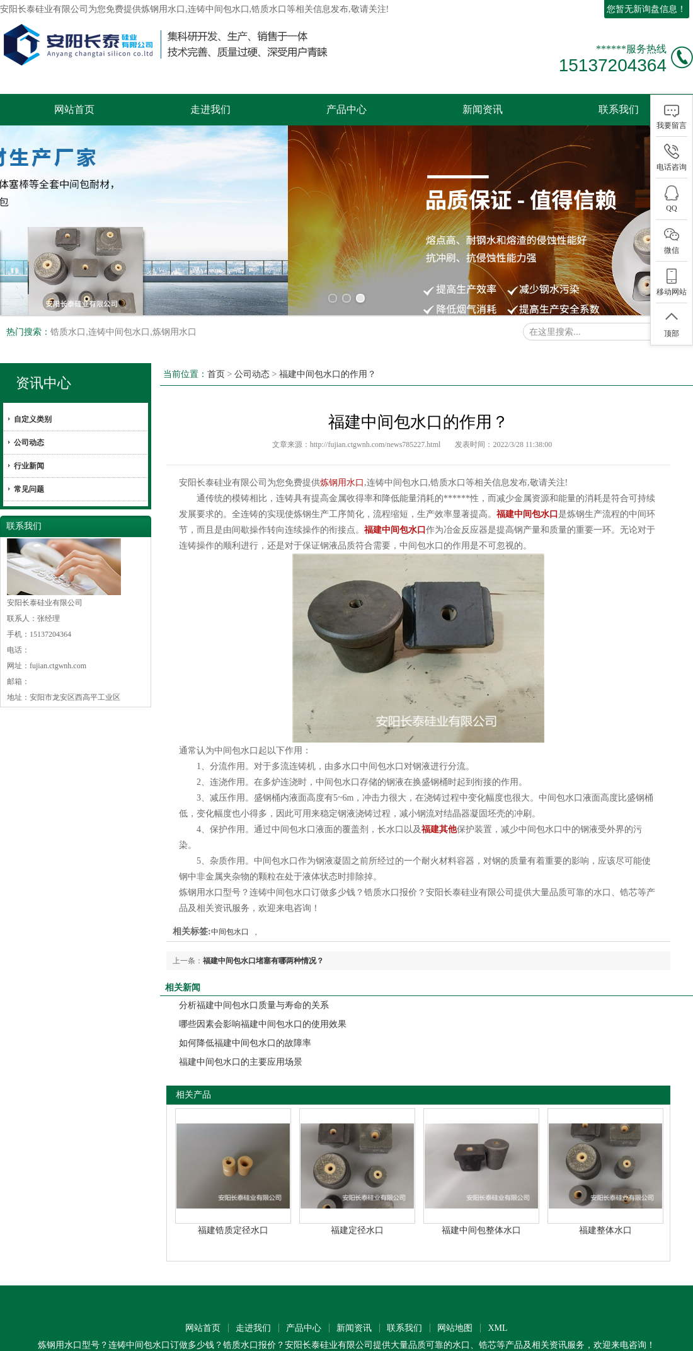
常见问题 (29, 465)
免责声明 (419, 1335)
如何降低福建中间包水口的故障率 (245, 1019)
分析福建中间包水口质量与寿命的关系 (254, 981)
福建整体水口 (605, 1206)
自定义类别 (33, 395)
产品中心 (346, 109)
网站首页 (74, 109)
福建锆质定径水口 (233, 1206)
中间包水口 (230, 907)
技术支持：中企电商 (359, 1335)
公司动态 (29, 418)
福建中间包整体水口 (481, 1206)
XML (497, 1304)
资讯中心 (43, 359)
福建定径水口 (357, 1206)
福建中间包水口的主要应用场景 (240, 1038)
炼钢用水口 (163, 9)
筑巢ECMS (294, 1335)
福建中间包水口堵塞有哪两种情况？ (263, 936)
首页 (216, 350)
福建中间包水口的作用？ (327, 350)
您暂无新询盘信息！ (646, 9)
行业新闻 (29, 442)
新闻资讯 (482, 109)
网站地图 (454, 1304)
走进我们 (210, 109)
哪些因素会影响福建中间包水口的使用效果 (262, 1000)
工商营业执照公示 (185, 1335)
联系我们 (618, 109)
